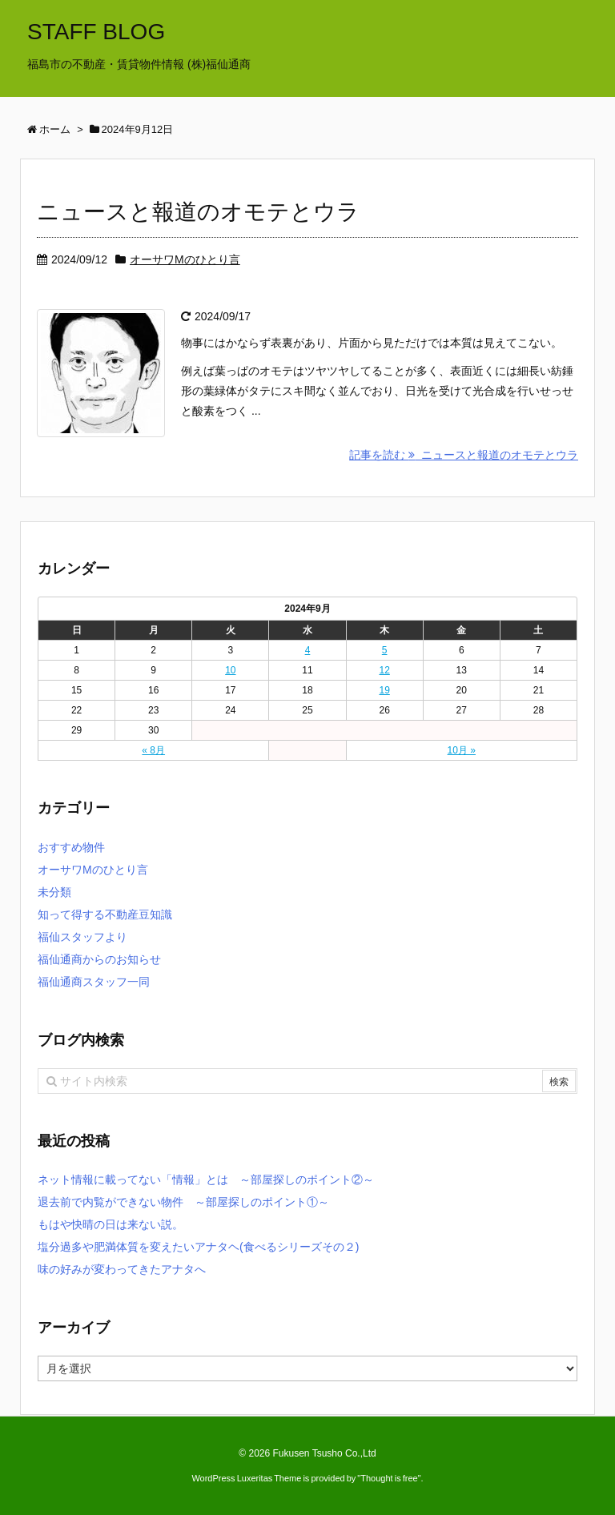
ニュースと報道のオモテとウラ (198, 211)
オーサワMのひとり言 (185, 259)
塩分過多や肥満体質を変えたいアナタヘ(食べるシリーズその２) (198, 1246)
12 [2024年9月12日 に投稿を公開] (384, 670)
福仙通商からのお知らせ (99, 959)
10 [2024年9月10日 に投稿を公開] (230, 670)
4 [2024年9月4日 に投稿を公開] (308, 650)
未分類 (54, 892)
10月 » (462, 750)
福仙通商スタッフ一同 (94, 981)
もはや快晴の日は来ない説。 (110, 1224)
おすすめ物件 (71, 847)
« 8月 (153, 750)
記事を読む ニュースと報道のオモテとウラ (463, 454)
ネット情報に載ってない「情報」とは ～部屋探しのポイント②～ (206, 1179)
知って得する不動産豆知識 (105, 914)
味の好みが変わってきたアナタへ (122, 1269)
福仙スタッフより (82, 936)
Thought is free (388, 1478)
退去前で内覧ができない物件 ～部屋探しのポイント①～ (183, 1202)
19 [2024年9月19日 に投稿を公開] (384, 690)
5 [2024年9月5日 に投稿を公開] (385, 650)
